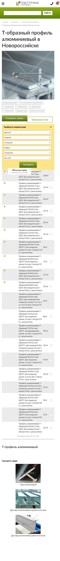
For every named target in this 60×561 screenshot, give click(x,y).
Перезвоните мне (40, 120)
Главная (5, 22)
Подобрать (28, 164)
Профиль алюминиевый (30, 22)
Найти (47, 12)
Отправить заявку (14, 118)
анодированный (9, 102)
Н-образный (34, 106)
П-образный (8, 110)
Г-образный (21, 106)
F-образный (8, 106)
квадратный (21, 110)
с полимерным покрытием (31, 102)
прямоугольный (37, 110)
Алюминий (15, 22)
